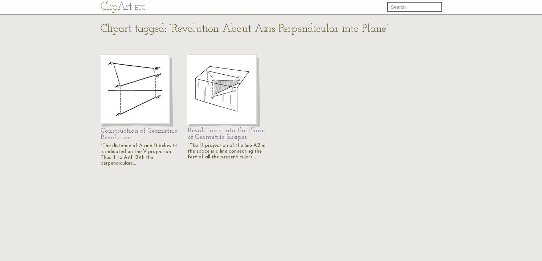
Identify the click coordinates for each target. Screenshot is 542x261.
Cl (123, 7)
